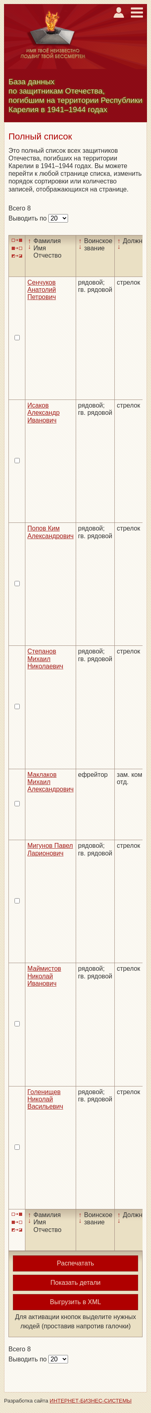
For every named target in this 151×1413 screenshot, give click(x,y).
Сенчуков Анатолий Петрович (41, 290)
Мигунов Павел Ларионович (50, 849)
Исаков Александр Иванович (43, 413)
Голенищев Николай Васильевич (45, 1099)
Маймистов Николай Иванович (44, 976)
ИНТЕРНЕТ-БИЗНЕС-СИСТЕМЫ (91, 1401)
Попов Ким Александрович (50, 532)
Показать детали (75, 1282)
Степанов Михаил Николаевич (45, 659)
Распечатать (75, 1263)
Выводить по (28, 218)
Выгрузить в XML (75, 1302)
